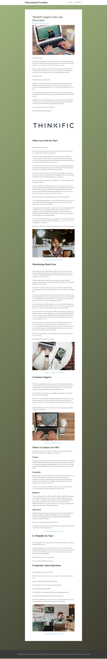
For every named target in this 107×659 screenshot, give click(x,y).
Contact (70, 3)
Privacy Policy (77, 3)
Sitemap (39, 655)
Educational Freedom (37, 2)
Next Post (79, 645)
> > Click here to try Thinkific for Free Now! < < (53, 260)
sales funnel (45, 319)
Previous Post (29, 645)
